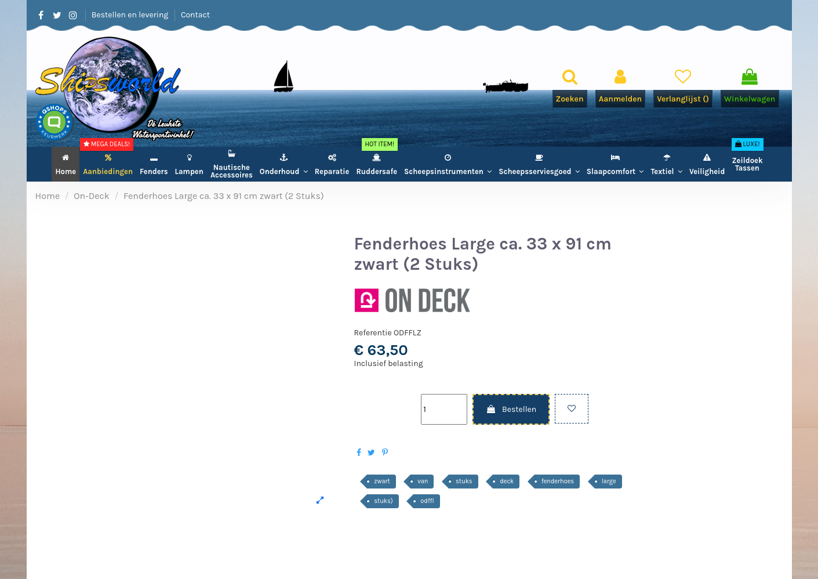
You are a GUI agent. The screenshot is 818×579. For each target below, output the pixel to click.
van (422, 481)
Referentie (373, 333)
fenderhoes (557, 481)
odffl (427, 501)
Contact (195, 15)
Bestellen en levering (131, 15)
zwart (382, 481)
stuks (464, 481)
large (609, 481)
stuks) (383, 501)
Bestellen (511, 409)
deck (507, 481)
